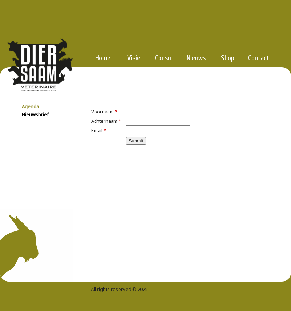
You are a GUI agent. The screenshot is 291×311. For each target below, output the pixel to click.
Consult (165, 58)
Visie (133, 58)
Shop (227, 58)
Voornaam (104, 111)
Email (98, 130)
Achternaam (106, 121)
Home (103, 58)
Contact (258, 58)
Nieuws (196, 58)
